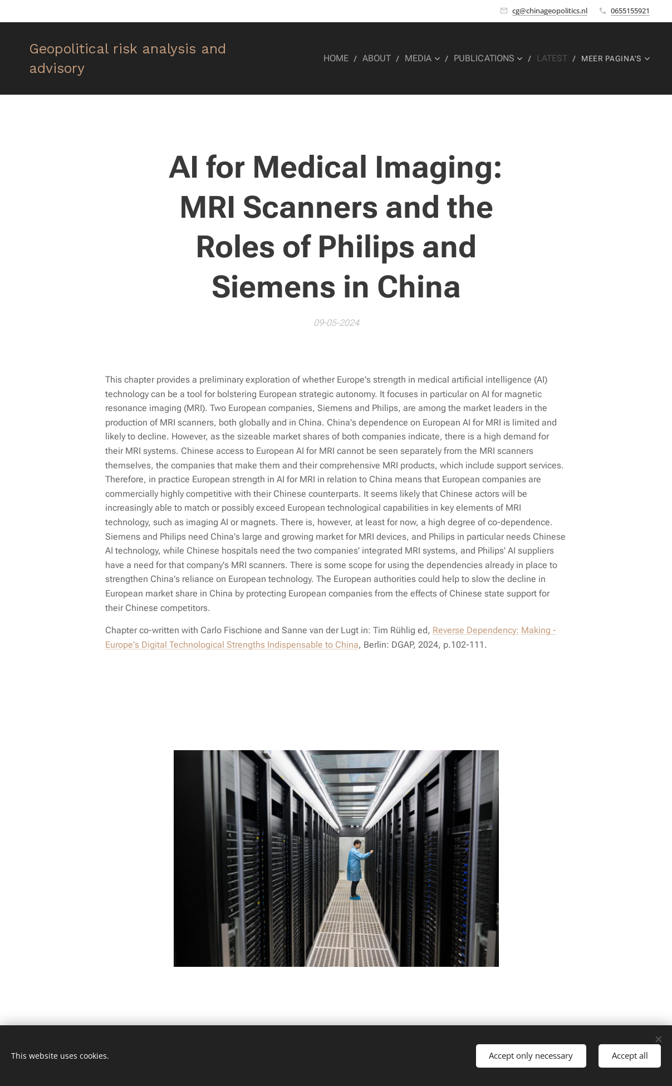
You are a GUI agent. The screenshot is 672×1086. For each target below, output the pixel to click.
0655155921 (630, 11)
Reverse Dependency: (476, 630)
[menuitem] (348, 58)
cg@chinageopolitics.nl (549, 11)
